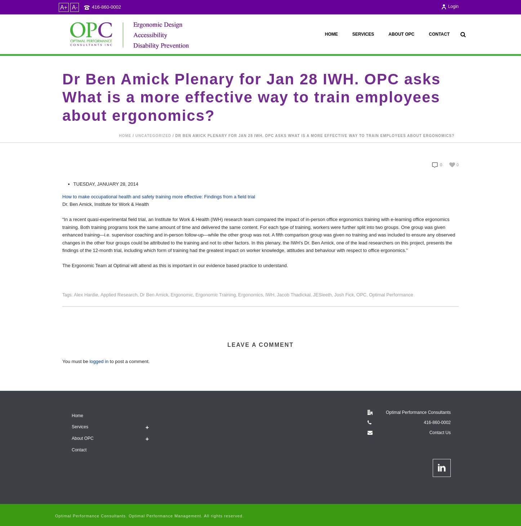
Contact (439, 34)
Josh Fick (344, 294)
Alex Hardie (86, 294)
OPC (361, 294)
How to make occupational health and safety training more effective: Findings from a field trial (158, 196)
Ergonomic (182, 294)
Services (363, 34)
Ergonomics (250, 294)
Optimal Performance (391, 294)
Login (450, 6)
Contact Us (440, 432)
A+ (63, 7)
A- (74, 7)
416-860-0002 (106, 7)
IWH (269, 294)
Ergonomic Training (215, 294)
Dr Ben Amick (154, 294)
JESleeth (322, 294)
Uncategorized (153, 136)
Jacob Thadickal (294, 294)
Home (331, 34)
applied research (119, 294)
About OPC (401, 34)
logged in (98, 361)
